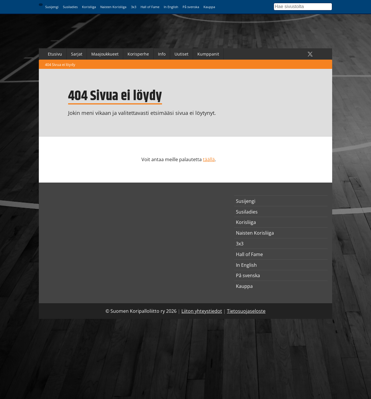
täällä (209, 159)
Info (162, 54)
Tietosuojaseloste (246, 311)
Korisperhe (138, 54)
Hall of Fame (150, 7)
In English (171, 7)
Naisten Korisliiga (113, 7)
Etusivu (55, 54)
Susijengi (52, 7)
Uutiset (181, 54)
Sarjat (76, 54)
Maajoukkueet (105, 54)
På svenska (191, 7)
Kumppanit (208, 54)
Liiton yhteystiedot (201, 311)
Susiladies (70, 7)
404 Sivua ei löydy (60, 64)
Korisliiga (89, 7)
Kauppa (209, 7)
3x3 (133, 7)
